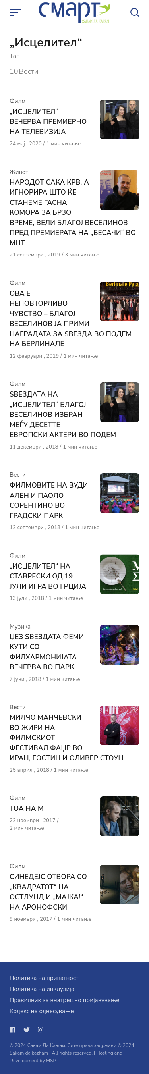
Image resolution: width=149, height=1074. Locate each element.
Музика (20, 627)
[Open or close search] (134, 12)
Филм (17, 101)
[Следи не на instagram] (40, 1030)
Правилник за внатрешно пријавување (64, 1000)
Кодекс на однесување (42, 1011)
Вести (18, 475)
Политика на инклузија (42, 989)
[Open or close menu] (16, 13)
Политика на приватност (44, 978)
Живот (19, 172)
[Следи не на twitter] (26, 1030)
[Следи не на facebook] (14, 1030)
